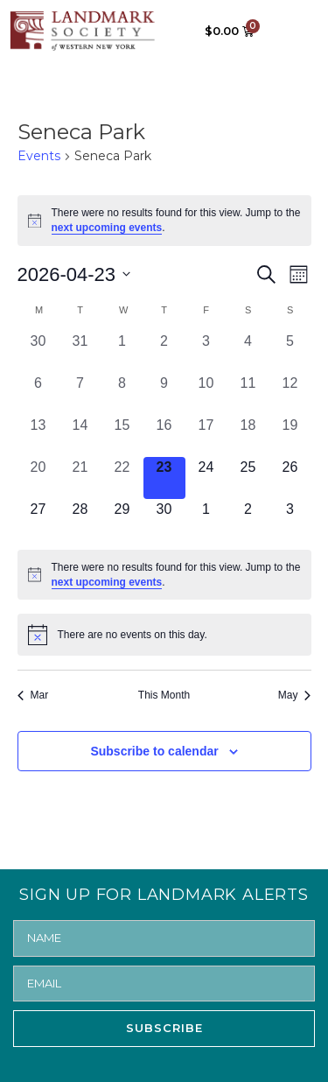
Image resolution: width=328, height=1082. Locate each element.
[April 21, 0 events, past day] (80, 478)
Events (38, 156)
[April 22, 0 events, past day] (122, 478)
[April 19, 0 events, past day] (290, 436)
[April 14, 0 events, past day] (80, 436)
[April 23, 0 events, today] (164, 478)
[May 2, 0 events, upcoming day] (248, 520)
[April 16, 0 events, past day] (164, 436)
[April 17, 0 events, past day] (206, 436)
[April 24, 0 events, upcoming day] (206, 478)
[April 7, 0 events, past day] (80, 394)
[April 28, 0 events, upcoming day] (80, 520)
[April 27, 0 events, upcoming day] (38, 520)
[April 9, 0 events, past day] (164, 394)
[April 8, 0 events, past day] (122, 394)
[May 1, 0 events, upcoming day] (206, 520)
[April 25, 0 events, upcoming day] (248, 478)
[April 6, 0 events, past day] (38, 394)
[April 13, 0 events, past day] (38, 436)
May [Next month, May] (294, 695)
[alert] (164, 220)
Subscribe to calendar (154, 751)
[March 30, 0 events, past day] (38, 352)
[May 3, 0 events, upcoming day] (290, 520)
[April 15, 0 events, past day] (122, 436)
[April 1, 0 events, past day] (122, 352)
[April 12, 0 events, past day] (290, 394)
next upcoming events (107, 227)
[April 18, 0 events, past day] (248, 436)
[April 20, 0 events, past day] (38, 478)
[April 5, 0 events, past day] (290, 352)
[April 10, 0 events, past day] (206, 394)
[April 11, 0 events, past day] (248, 394)
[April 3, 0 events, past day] (206, 352)
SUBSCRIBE (164, 1028)
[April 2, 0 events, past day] (164, 352)
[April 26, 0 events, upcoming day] (290, 478)
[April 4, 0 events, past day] (248, 352)
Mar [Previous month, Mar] (33, 695)
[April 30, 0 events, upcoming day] (164, 520)
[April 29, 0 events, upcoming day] (122, 520)
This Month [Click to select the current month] (164, 695)
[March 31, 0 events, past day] (80, 352)
